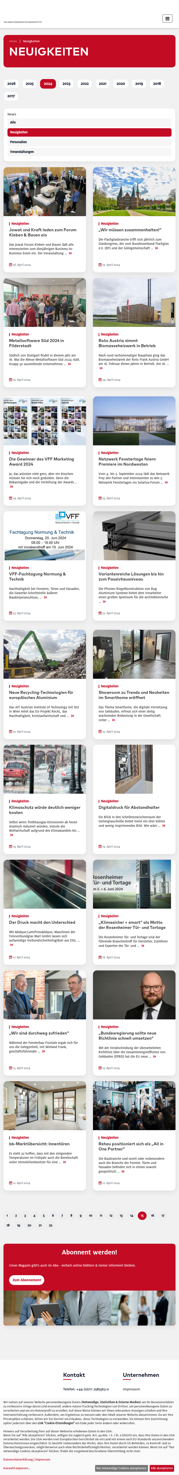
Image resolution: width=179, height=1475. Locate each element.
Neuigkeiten (19, 132)
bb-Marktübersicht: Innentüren (39, 1144)
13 (121, 1215)
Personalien (18, 142)
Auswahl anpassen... (16, 1468)
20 (29, 1225)
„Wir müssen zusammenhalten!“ (130, 230)
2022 (85, 84)
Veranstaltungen (22, 152)
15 (142, 1215)
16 (152, 1215)
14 (131, 1215)
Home (13, 41)
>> (70, 253)
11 (101, 1215)
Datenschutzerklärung (18, 1459)
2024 (48, 84)
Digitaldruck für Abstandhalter (129, 808)
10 (90, 1215)
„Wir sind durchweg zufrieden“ (39, 1033)
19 (18, 1225)
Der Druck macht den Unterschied (42, 923)
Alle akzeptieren (162, 1468)
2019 (139, 84)
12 (111, 1215)
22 (50, 1225)
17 (163, 1215)
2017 (11, 96)
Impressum (131, 1389)
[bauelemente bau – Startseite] (24, 1389)
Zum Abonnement (27, 1280)
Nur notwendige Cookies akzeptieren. (121, 1468)
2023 (66, 84)
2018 (157, 84)
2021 (102, 84)
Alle (13, 122)
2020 (121, 84)
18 (8, 1225)
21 (40, 1225)
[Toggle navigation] (167, 18)
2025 (30, 84)
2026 (11, 84)
